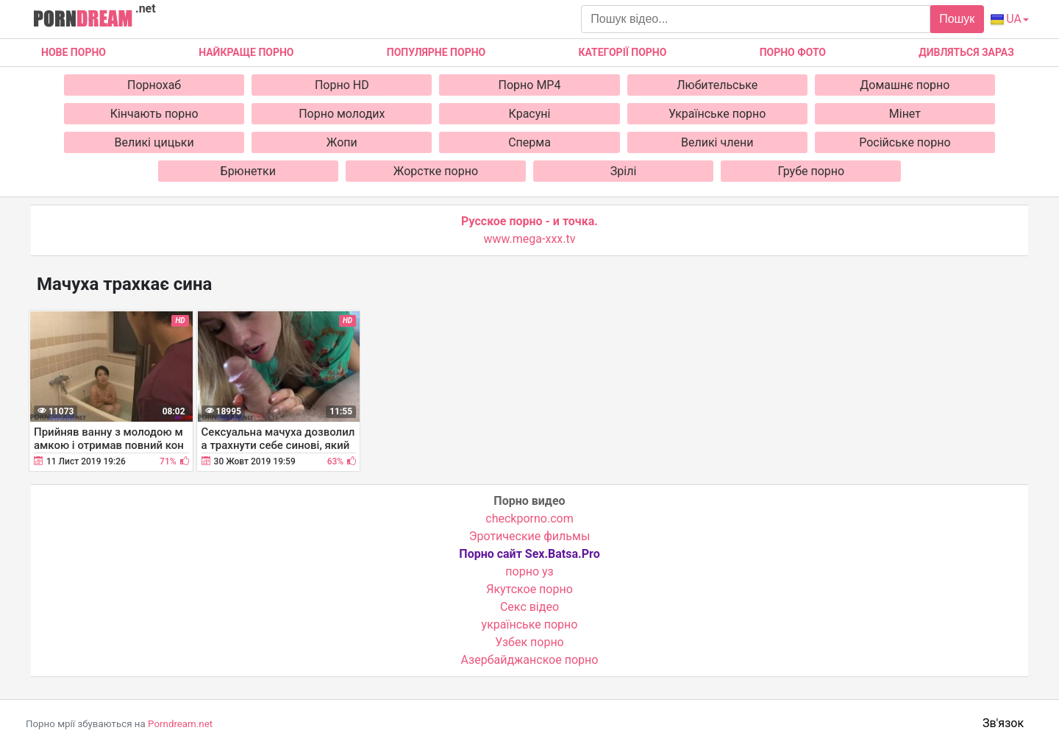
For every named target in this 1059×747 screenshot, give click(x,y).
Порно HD (342, 85)
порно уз (529, 571)
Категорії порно (622, 52)
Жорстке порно (435, 171)
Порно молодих (342, 114)
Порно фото (793, 52)
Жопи (342, 142)
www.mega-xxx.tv (530, 239)
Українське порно (717, 114)
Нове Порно (73, 52)
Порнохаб (154, 85)
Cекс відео (529, 607)
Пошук (956, 19)
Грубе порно (810, 171)
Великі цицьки (154, 142)
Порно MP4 (530, 85)
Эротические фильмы (530, 536)
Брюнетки (248, 171)
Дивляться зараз (966, 52)
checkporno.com (529, 518)
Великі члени (717, 142)
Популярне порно (436, 52)
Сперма (529, 142)
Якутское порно (529, 589)
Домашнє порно (904, 85)
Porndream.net (180, 723)
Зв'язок (1003, 723)
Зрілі (623, 171)
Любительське (717, 85)
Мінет (905, 114)
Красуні (530, 114)
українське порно (530, 624)
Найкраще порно (246, 52)
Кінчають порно (154, 114)
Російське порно (904, 142)
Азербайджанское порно (530, 660)
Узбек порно (529, 642)
